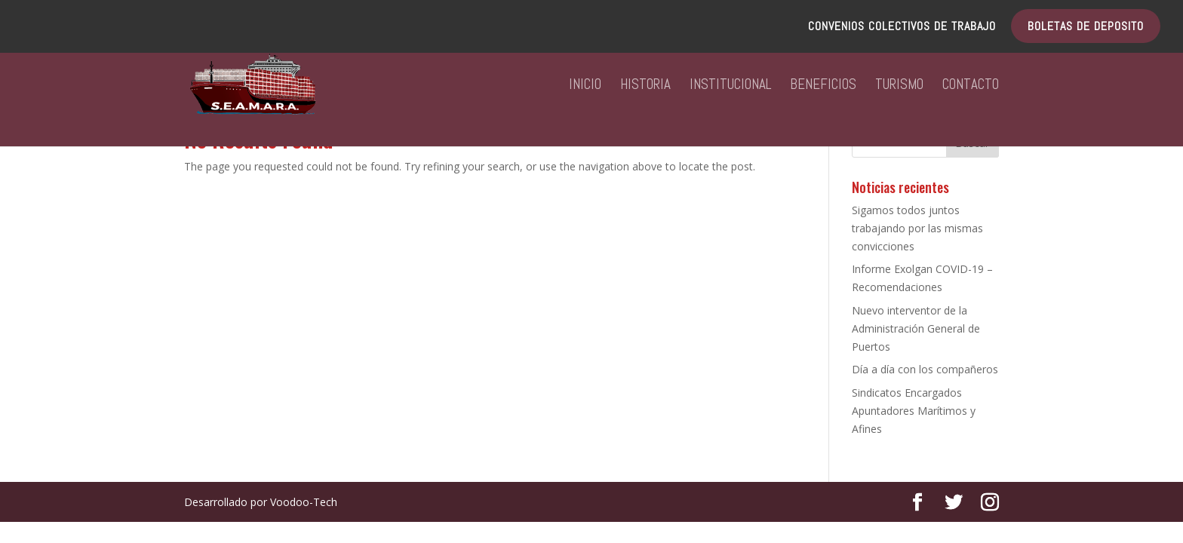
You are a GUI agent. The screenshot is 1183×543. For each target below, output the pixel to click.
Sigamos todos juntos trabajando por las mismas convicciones (917, 228)
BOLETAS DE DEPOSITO (1086, 27)
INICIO (585, 86)
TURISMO (899, 86)
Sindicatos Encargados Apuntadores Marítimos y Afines (914, 410)
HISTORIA (645, 86)
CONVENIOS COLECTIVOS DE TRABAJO (902, 27)
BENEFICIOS (823, 86)
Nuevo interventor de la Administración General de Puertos (916, 328)
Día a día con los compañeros (925, 369)
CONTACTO (970, 86)
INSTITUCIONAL (730, 86)
